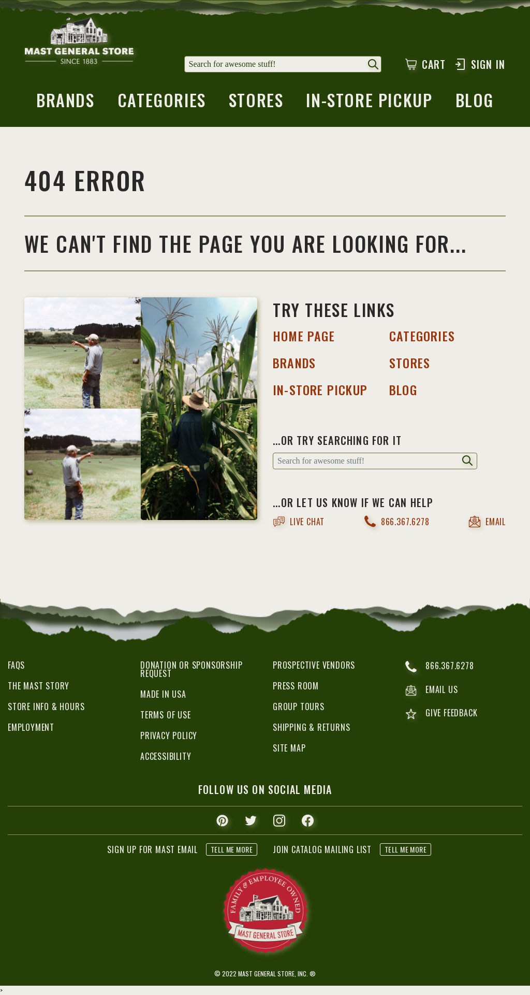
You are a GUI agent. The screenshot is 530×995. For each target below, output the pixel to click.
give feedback (441, 714)
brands (65, 103)
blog (474, 103)
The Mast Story (38, 686)
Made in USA (163, 694)
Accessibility (165, 756)
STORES (409, 362)
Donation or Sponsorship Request (191, 669)
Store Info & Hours (46, 706)
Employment (31, 727)
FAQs (16, 665)
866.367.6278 (397, 521)
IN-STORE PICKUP (320, 389)
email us (431, 690)
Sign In (479, 64)
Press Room (296, 686)
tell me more (232, 849)
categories (161, 103)
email (487, 521)
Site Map (289, 748)
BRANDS (294, 362)
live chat (299, 521)
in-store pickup (369, 103)
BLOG (403, 389)
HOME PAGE (304, 335)
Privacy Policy (168, 735)
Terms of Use (165, 715)
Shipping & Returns (311, 727)
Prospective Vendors (314, 665)
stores (256, 103)
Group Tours (299, 706)
